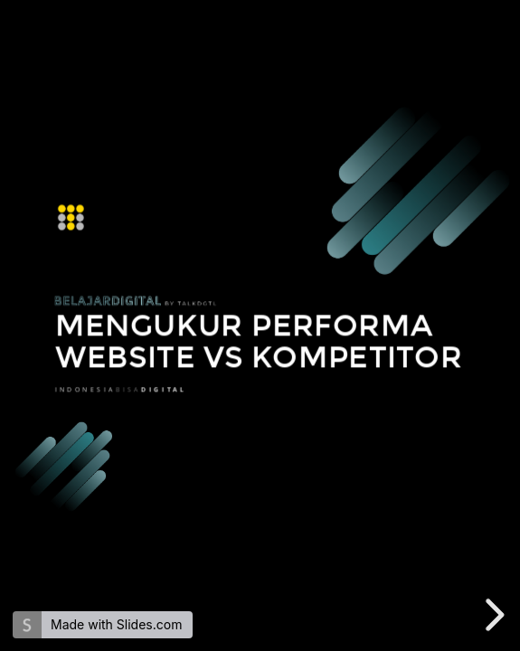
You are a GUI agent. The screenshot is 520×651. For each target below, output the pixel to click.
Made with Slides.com (116, 624)
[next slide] (492, 615)
